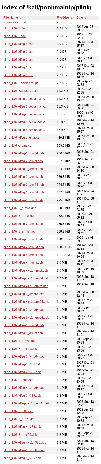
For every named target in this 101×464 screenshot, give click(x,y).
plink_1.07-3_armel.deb (19, 419)
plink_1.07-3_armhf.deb (19, 340)
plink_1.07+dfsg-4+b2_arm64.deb (26, 301)
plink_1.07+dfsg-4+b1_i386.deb (25, 442)
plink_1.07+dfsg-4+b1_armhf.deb (26, 286)
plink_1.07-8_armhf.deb (19, 231)
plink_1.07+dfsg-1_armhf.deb (23, 200)
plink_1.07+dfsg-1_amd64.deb (24, 294)
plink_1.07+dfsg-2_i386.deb (22, 372)
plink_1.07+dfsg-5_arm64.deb (24, 325)
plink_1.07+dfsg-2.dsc (18, 51)
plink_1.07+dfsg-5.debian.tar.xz (25, 122)
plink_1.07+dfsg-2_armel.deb (23, 161)
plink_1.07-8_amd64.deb (20, 348)
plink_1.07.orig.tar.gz (18, 145)
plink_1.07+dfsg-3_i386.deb (22, 395)
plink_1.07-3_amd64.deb (20, 434)
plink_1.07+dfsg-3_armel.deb (23, 223)
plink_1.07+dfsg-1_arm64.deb (24, 192)
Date (79, 17)
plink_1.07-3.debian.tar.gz (21, 83)
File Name (11, 17)
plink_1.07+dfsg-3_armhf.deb (23, 239)
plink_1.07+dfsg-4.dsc (18, 44)
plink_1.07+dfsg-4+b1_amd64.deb (27, 403)
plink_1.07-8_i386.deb (18, 379)
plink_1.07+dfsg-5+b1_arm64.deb (26, 317)
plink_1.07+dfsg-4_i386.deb (22, 426)
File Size (63, 17)
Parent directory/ (15, 22)
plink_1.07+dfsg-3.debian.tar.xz (25, 114)
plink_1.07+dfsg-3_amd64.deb (24, 356)
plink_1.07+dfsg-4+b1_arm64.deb (26, 278)
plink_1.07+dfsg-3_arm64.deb (24, 184)
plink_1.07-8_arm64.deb (20, 208)
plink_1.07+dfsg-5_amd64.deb (24, 450)
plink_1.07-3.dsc (15, 28)
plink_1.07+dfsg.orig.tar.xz (21, 137)
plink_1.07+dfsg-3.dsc (18, 59)
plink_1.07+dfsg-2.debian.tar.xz (25, 106)
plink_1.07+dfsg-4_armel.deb (23, 254)
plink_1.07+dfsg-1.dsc (18, 67)
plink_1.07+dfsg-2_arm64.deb (24, 153)
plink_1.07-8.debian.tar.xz (21, 90)
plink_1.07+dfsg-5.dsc (18, 75)
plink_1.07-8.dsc (15, 36)
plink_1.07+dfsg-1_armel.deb (23, 169)
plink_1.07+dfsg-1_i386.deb (22, 364)
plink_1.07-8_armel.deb (19, 215)
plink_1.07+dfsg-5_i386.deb (22, 458)
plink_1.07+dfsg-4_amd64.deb (24, 387)
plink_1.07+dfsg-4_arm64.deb (24, 247)
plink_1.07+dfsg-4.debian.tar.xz (25, 129)
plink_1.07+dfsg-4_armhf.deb (23, 262)
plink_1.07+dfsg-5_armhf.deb (23, 333)
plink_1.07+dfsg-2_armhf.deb (23, 176)
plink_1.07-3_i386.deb (18, 411)
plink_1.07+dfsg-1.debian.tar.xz (25, 98)
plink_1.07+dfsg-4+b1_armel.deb (26, 270)
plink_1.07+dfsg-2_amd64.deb (24, 309)
